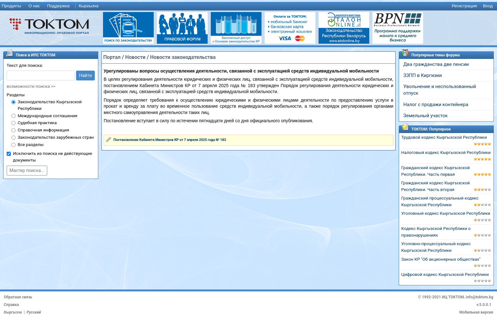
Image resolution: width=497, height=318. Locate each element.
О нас (34, 5)
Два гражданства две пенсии (436, 64)
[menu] (248, 6)
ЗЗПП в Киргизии (422, 75)
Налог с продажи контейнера (435, 104)
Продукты (11, 5)
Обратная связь (18, 297)
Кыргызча (88, 5)
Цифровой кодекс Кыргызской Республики (445, 274)
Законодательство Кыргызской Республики (50, 105)
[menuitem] (12, 6)
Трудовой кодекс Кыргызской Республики (444, 137)
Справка (11, 304)
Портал (112, 57)
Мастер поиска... (27, 170)
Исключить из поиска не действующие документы (52, 156)
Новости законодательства (183, 57)
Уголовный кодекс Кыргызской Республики (445, 213)
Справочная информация (43, 129)
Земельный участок (425, 115)
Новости (135, 57)
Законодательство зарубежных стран (56, 137)
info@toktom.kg (479, 297)
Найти (85, 75)
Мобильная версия (476, 312)
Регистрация (464, 5)
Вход (488, 5)
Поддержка (58, 5)
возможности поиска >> (31, 86)
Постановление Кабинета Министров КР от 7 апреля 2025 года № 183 (169, 140)
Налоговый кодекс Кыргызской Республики (446, 152)
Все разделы (31, 144)
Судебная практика (37, 122)
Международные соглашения (47, 115)
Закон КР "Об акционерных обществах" (441, 259)
